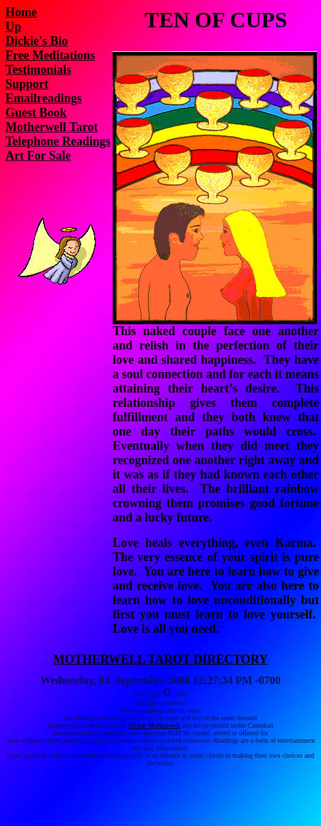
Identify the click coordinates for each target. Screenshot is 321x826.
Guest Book (36, 112)
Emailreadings (43, 98)
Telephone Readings (58, 141)
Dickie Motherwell (154, 725)
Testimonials (38, 69)
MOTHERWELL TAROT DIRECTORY (160, 659)
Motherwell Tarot (51, 127)
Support (26, 84)
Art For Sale (38, 155)
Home (21, 12)
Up (13, 26)
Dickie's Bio (36, 41)
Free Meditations (50, 55)
